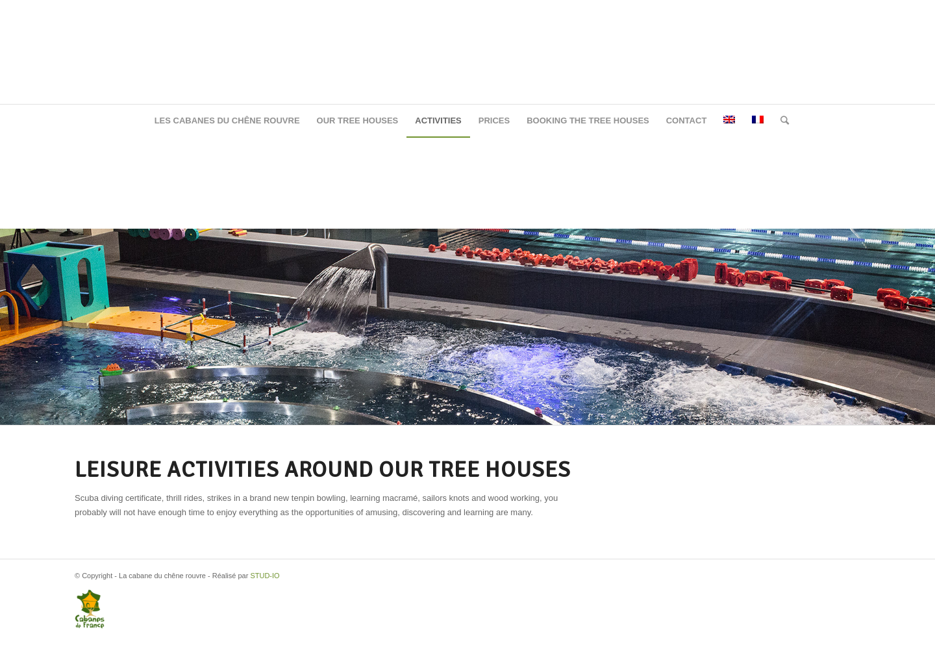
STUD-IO (264, 575)
